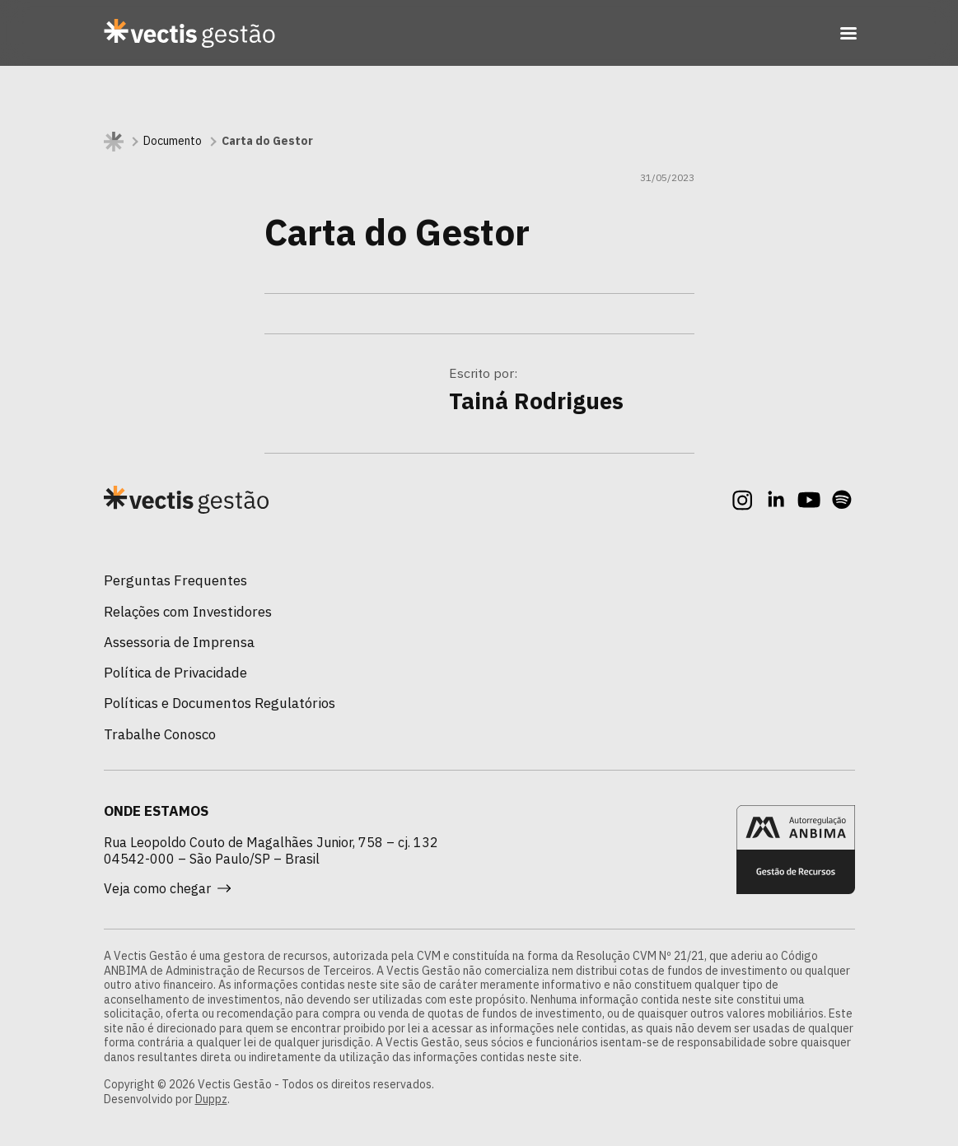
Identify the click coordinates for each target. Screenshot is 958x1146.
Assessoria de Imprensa (179, 642)
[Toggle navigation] (848, 33)
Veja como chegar (167, 888)
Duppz (211, 1099)
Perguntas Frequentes (175, 580)
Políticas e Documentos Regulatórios (219, 703)
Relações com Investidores (188, 612)
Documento (172, 141)
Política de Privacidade (175, 673)
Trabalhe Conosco (160, 734)
